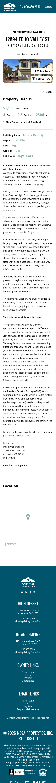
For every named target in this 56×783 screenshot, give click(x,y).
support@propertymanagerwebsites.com (27, 762)
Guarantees (28, 680)
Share (48, 92)
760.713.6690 (28, 618)
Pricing (28, 677)
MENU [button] (48, 6)
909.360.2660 (32, 6)
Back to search (27, 54)
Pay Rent (28, 706)
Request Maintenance (28, 709)
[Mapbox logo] (10, 544)
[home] (10, 6)
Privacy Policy (43, 765)
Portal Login (28, 672)
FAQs (28, 675)
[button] (22, 592)
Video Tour (41, 71)
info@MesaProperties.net (35, 717)
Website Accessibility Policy (20, 765)
